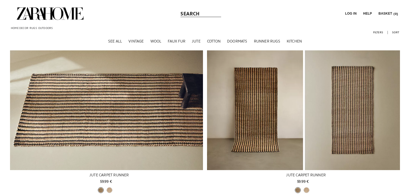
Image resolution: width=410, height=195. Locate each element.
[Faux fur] (176, 43)
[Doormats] (237, 43)
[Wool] (156, 43)
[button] (350, 13)
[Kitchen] (294, 43)
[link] (50, 13)
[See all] (115, 43)
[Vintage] (136, 43)
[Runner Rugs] (267, 43)
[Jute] (196, 43)
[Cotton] (214, 43)
